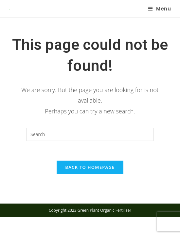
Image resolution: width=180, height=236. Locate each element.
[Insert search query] (90, 134)
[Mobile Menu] (159, 8)
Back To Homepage (90, 167)
